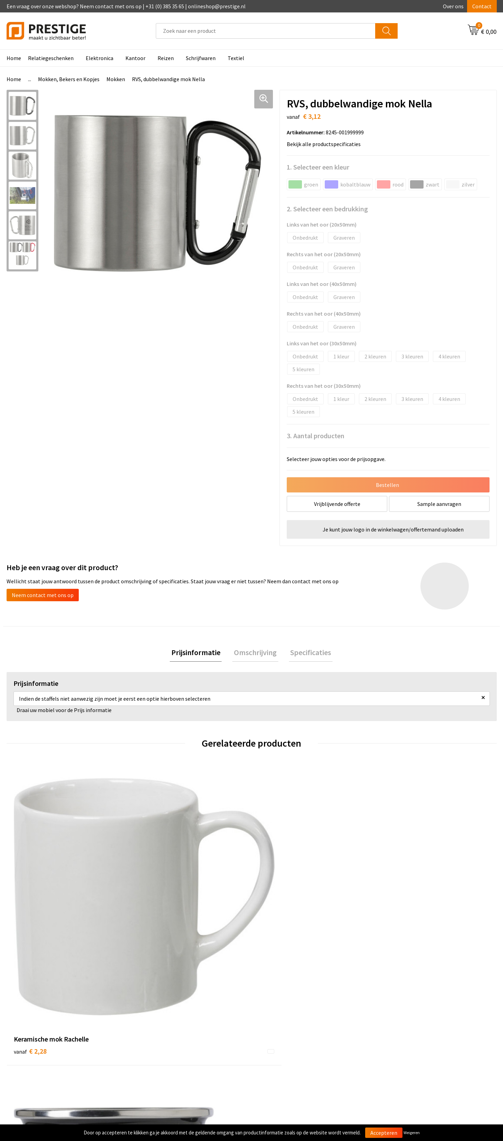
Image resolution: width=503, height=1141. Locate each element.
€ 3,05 (397, 900)
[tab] (199, 653)
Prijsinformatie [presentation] (199, 653)
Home (14, 58)
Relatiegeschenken (51, 58)
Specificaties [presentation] (307, 653)
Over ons (453, 6)
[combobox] (266, 31)
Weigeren (412, 1132)
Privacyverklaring (402, 1026)
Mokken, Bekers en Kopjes (68, 79)
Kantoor (135, 58)
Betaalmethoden (280, 1016)
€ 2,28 (30, 900)
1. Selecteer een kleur (318, 167)
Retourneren (275, 1026)
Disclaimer (394, 1037)
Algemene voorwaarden (410, 1005)
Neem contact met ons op (43, 595)
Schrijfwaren (201, 58)
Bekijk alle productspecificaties (326, 144)
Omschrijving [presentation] (255, 653)
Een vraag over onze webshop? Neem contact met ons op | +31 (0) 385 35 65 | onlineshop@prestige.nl (126, 6)
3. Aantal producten (315, 435)
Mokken (115, 79)
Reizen (166, 58)
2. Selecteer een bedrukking (327, 208)
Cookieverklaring (402, 1016)
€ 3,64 (275, 900)
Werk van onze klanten (165, 1026)
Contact (482, 6)
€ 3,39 (152, 900)
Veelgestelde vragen (163, 1016)
